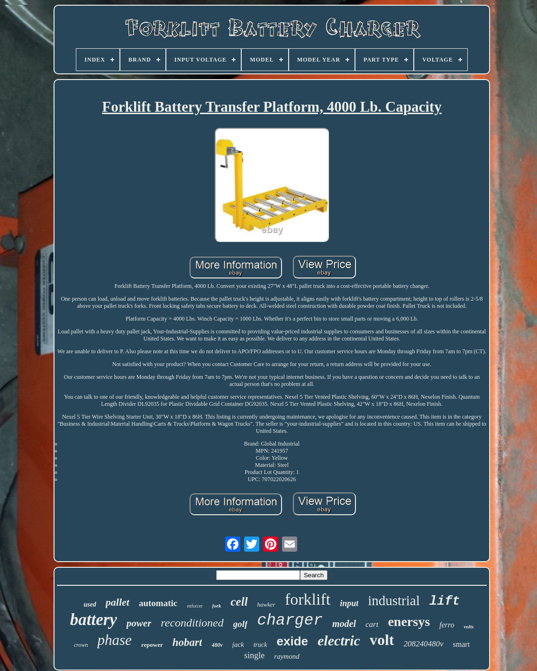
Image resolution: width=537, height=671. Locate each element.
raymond (286, 656)
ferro (446, 625)
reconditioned (192, 623)
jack (238, 644)
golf (240, 624)
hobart (187, 642)
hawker (266, 604)
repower (152, 644)
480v (216, 645)
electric (339, 640)
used (89, 604)
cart (371, 624)
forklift (307, 599)
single (254, 655)
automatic (158, 603)
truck (260, 644)
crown (81, 645)
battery (93, 619)
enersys (409, 621)
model (344, 623)
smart (461, 644)
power (139, 623)
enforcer (194, 605)
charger (290, 620)
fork (216, 605)
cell (239, 601)
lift (444, 601)
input (349, 603)
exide (292, 641)
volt (382, 639)
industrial (394, 600)
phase (114, 640)
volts (468, 626)
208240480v (423, 643)
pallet (117, 602)
